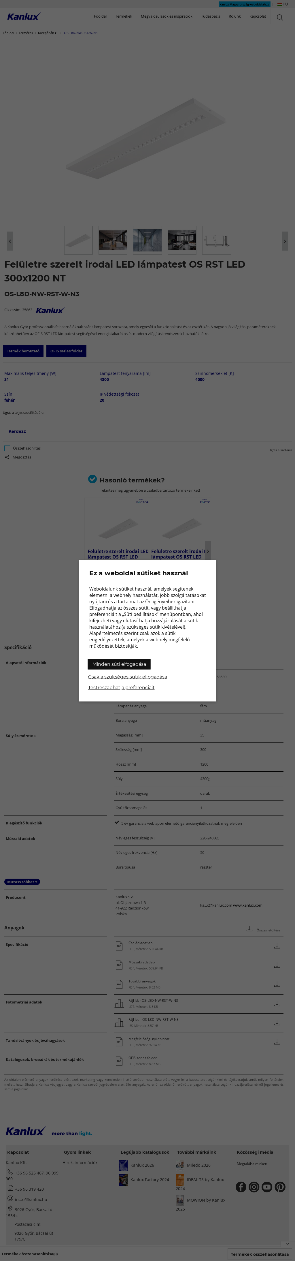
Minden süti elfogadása (119, 664)
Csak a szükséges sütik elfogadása (127, 676)
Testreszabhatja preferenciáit (121, 687)
